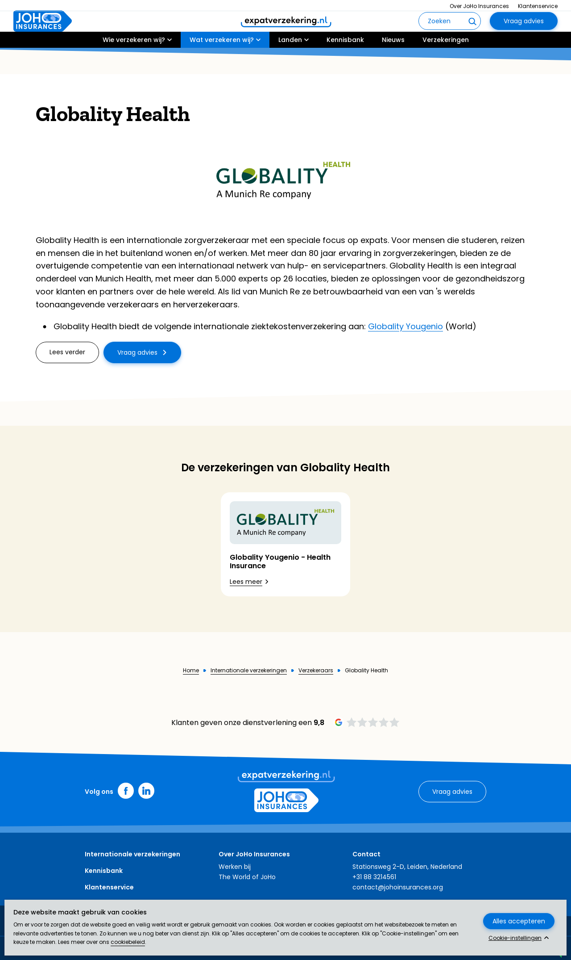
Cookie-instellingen (515, 938)
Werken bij (235, 866)
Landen (290, 65)
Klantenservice (538, 6)
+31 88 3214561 (374, 876)
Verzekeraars (315, 670)
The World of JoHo (247, 876)
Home (191, 670)
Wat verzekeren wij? (222, 65)
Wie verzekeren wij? (134, 65)
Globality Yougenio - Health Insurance (280, 561)
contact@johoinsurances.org (397, 887)
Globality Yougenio (405, 326)
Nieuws (393, 65)
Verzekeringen (445, 65)
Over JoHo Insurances (479, 6)
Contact (366, 854)
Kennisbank (345, 65)
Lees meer (246, 581)
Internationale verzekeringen (249, 670)
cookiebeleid (128, 942)
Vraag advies (524, 33)
